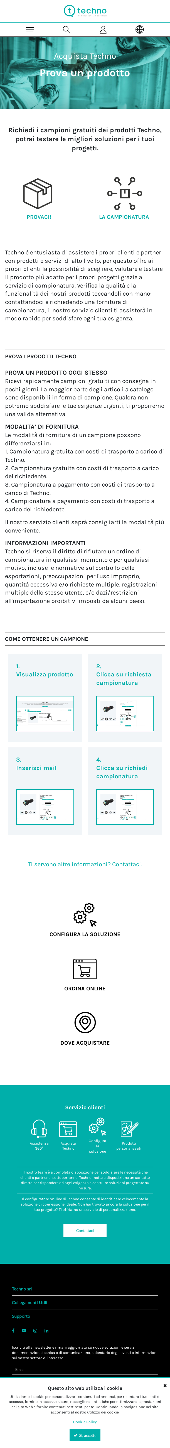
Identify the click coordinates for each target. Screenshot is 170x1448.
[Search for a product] (66, 29)
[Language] (140, 29)
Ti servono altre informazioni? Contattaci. (85, 864)
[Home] (85, 11)
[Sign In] (103, 29)
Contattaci (85, 1230)
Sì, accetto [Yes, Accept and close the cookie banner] (85, 1435)
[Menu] (30, 29)
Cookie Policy (85, 1422)
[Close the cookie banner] (165, 1385)
